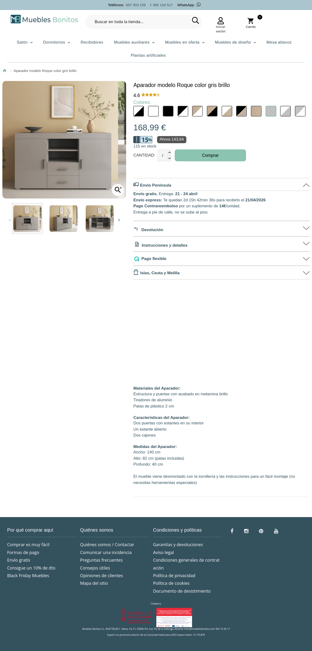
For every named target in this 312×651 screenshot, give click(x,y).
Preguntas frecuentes (101, 560)
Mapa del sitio (94, 583)
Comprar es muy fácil (28, 544)
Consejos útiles (95, 568)
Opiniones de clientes (101, 575)
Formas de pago (23, 552)
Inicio (4, 70)
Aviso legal (163, 552)
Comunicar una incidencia (106, 552)
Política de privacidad (174, 575)
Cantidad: (144, 155)
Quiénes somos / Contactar (107, 544)
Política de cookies (171, 583)
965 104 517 (163, 5)
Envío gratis (18, 560)
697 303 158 (136, 5)
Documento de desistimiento (182, 591)
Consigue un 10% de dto (31, 568)
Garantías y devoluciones (178, 544)
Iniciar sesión (221, 29)
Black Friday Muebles (28, 575)
